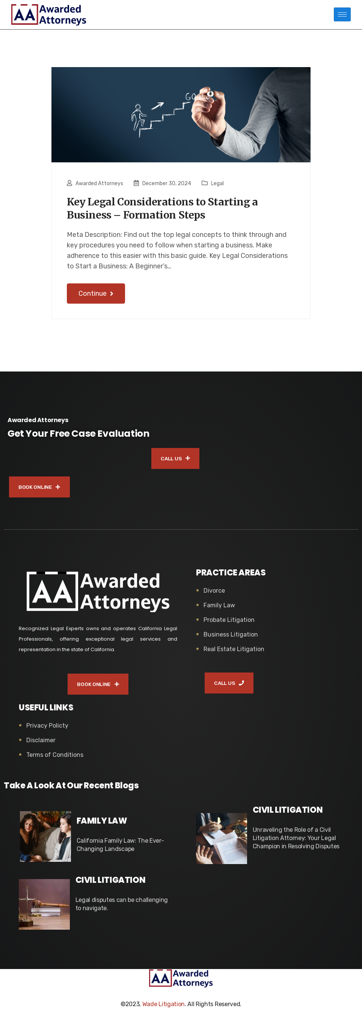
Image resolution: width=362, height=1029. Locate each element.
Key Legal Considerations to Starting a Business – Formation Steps (173, 210)
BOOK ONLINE (40, 491)
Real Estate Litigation (234, 653)
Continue (95, 296)
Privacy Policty (47, 730)
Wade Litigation (163, 1009)
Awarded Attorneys (99, 183)
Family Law (219, 609)
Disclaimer (41, 745)
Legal (217, 183)
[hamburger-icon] (342, 14)
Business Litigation (231, 639)
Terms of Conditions (54, 760)
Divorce (214, 595)
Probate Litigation (229, 624)
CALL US (175, 461)
